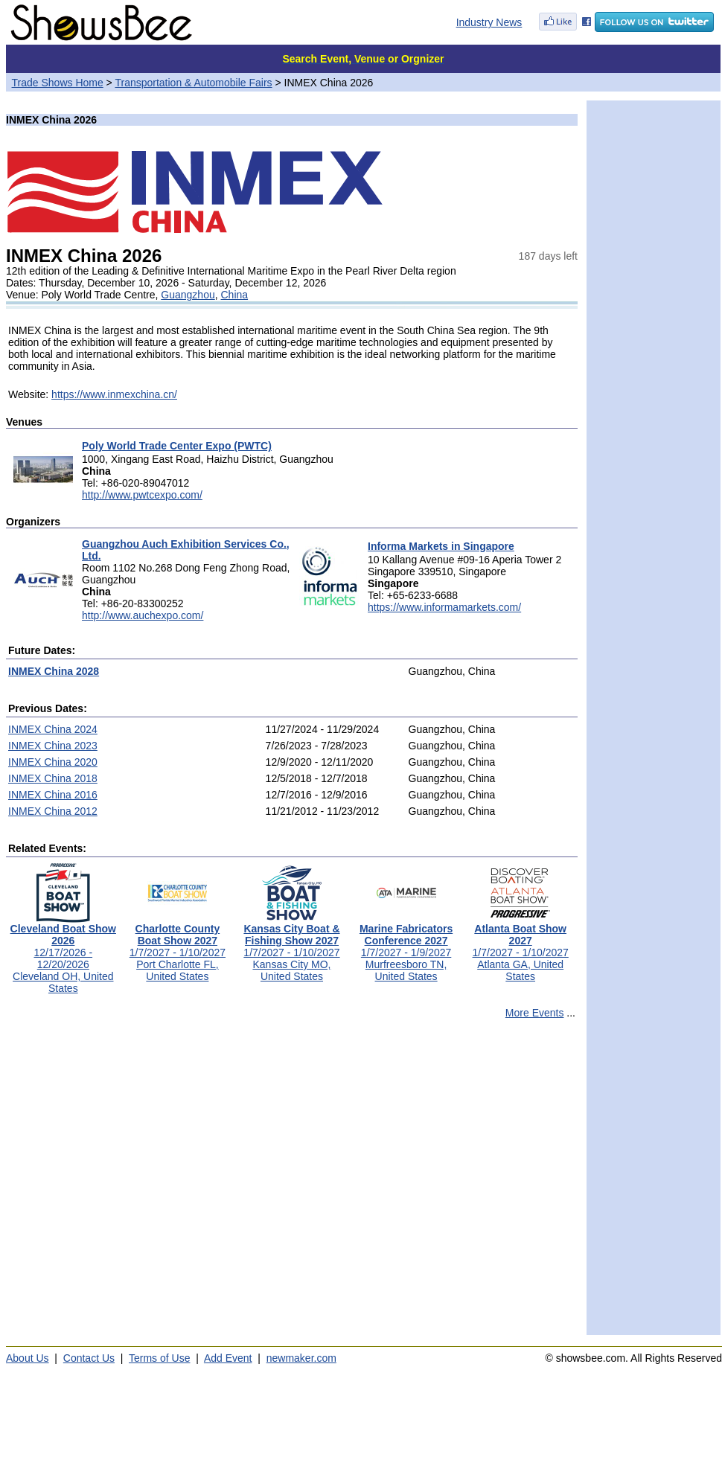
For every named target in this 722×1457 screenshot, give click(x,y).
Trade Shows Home (57, 83)
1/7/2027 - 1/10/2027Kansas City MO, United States (291, 947)
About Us (27, 1358)
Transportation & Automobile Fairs (193, 83)
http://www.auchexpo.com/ (142, 615)
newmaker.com (301, 1358)
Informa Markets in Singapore (441, 546)
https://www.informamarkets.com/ (444, 607)
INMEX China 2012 (53, 811)
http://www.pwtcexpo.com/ (142, 495)
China (235, 295)
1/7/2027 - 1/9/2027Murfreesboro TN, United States (406, 947)
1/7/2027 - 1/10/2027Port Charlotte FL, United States (178, 947)
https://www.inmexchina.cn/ (114, 394)
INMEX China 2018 (53, 778)
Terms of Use (159, 1358)
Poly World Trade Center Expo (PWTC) (177, 446)
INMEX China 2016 (53, 795)
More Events (534, 1013)
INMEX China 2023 (53, 746)
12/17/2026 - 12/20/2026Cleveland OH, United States (63, 953)
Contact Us (89, 1358)
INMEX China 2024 (53, 729)
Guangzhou (187, 295)
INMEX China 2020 (53, 762)
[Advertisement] (139, 1183)
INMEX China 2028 (53, 671)
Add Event (228, 1358)
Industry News (489, 22)
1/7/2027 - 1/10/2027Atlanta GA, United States (521, 947)
